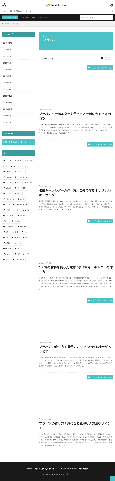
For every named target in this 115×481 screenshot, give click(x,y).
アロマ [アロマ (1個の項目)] (19, 194)
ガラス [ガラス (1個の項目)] (7, 259)
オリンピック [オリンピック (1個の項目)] (9, 226)
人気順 (51, 58)
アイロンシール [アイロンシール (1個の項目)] (22, 177)
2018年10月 (8, 109)
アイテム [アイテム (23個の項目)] (8, 172)
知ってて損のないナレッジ (20, 11)
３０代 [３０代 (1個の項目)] (19, 161)
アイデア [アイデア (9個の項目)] (23, 166)
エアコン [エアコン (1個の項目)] (28, 210)
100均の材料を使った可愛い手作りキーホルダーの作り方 (76, 269)
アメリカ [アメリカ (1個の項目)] (29, 183)
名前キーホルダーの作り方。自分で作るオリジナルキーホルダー (75, 192)
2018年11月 (8, 102)
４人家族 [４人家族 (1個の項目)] (29, 161)
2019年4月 (7, 76)
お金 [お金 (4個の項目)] (26, 237)
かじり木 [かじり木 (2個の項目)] (8, 248)
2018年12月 (8, 96)
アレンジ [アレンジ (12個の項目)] (8, 194)
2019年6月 (7, 69)
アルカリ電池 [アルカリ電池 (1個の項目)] (21, 188)
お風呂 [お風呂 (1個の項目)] (7, 243)
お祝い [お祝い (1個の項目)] (25, 232)
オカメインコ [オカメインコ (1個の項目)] (9, 215)
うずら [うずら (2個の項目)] (17, 210)
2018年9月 (7, 116)
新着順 (44, 58)
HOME (4, 11)
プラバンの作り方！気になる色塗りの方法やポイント (75, 425)
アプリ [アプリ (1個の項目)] (19, 183)
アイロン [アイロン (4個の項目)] (8, 177)
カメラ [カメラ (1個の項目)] (27, 254)
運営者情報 (83, 469)
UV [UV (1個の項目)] (14, 166)
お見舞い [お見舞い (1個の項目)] (17, 237)
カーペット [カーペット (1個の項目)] (19, 243)
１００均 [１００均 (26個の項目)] (8, 161)
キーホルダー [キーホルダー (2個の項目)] (19, 259)
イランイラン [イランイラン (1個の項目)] (9, 199)
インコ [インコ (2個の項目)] (7, 204)
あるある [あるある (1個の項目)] (8, 188)
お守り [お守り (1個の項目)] (7, 232)
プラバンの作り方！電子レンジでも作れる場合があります (75, 349)
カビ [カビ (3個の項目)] (18, 254)
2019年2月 (7, 89)
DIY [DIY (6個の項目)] (6, 166)
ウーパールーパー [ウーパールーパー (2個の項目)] (21, 204)
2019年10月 (8, 43)
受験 (33, 17)
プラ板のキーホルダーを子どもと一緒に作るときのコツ (75, 116)
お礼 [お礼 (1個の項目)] (16, 232)
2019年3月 (7, 83)
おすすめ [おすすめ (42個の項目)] (17, 221)
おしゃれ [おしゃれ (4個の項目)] (23, 215)
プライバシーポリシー (67, 469)
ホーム (29, 469)
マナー (39, 17)
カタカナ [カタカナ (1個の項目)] (20, 248)
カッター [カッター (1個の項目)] (8, 254)
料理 (45, 17)
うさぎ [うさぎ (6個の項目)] (7, 210)
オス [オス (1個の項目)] (6, 221)
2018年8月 (7, 122)
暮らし (28, 17)
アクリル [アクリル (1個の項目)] (8, 183)
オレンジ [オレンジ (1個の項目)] (23, 226)
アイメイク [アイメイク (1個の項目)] (20, 172)
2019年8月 (7, 56)
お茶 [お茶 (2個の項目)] (6, 237)
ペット (21, 17)
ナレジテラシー (65, 474)
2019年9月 (7, 50)
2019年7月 (7, 63)
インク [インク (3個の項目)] (22, 199)
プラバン (16, 24)
